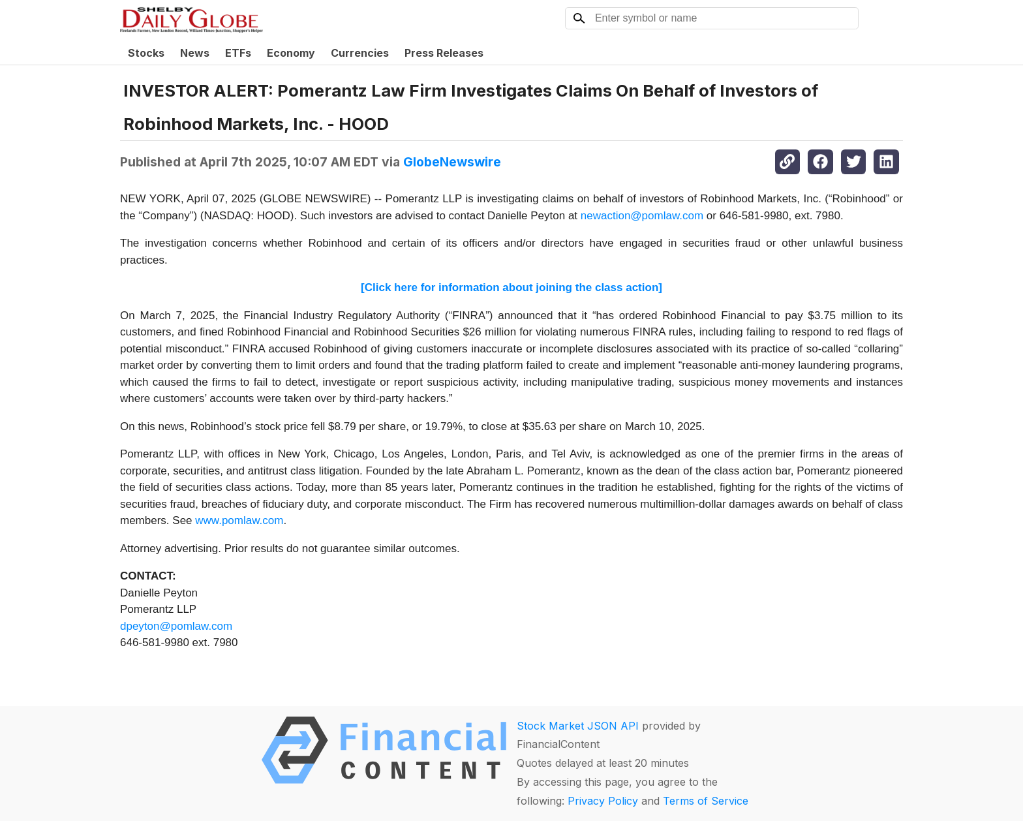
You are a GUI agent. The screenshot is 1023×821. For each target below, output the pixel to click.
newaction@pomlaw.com (642, 215)
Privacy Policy (603, 800)
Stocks (146, 52)
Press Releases (444, 52)
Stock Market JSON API (578, 725)
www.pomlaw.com (239, 520)
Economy (291, 52)
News (194, 52)
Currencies (360, 52)
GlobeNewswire (452, 162)
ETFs (238, 52)
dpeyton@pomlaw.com (176, 626)
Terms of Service (705, 800)
